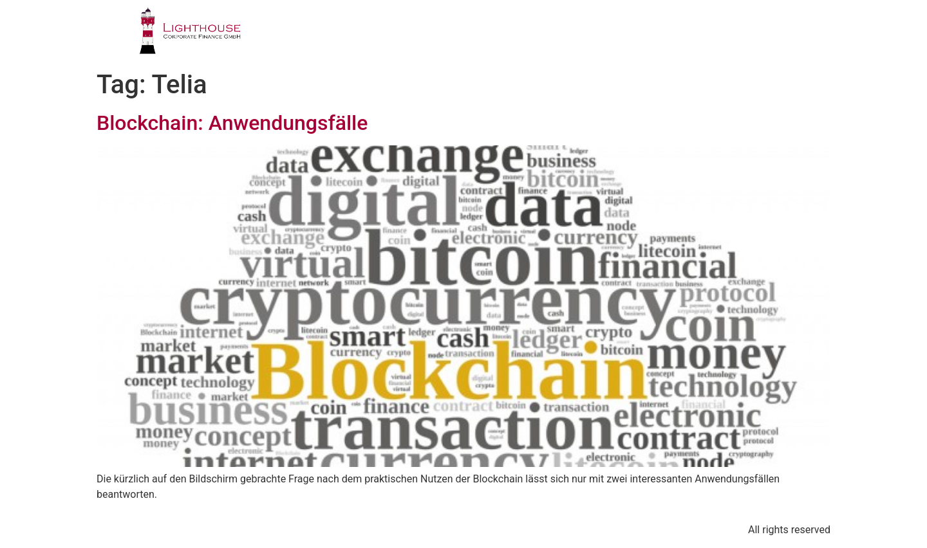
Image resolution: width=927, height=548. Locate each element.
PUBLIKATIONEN (642, 35)
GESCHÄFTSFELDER (458, 35)
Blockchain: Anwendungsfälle (232, 123)
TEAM (554, 35)
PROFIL (360, 35)
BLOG (729, 35)
